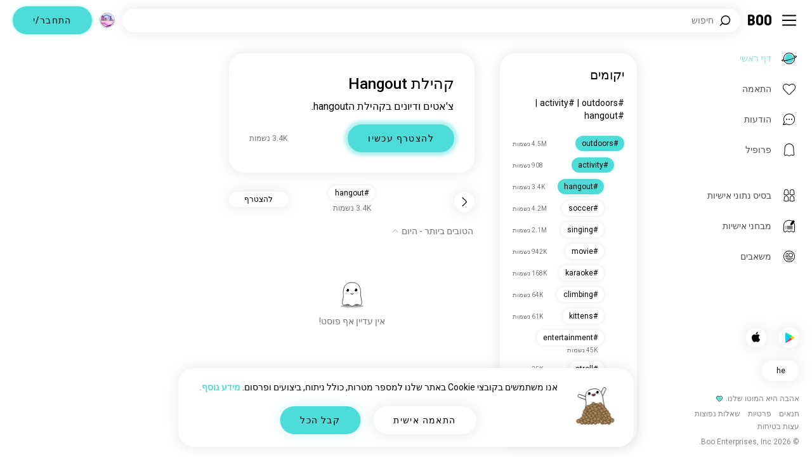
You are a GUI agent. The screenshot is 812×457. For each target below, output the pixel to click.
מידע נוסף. (219, 387)
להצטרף (258, 199)
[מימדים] (107, 20)
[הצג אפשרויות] (432, 231)
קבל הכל (320, 420)
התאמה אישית (424, 420)
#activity (557, 103)
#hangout (604, 115)
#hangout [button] (352, 193)
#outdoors (603, 103)
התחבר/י (52, 20)
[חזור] (464, 202)
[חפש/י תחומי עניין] (431, 20)
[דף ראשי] (760, 20)
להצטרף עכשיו (401, 138)
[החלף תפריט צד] (789, 20)
